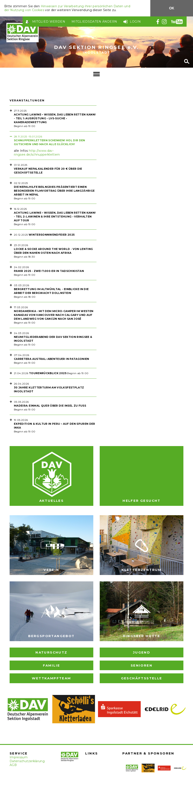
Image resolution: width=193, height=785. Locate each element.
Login (135, 21)
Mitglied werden (48, 21)
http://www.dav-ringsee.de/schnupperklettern (37, 152)
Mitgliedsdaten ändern (94, 21)
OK (171, 8)
